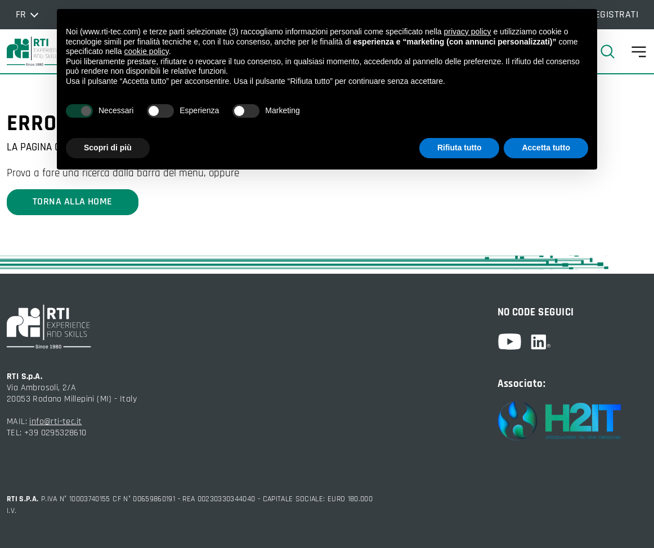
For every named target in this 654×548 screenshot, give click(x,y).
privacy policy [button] (467, 31)
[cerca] (612, 51)
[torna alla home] (35, 51)
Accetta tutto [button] (546, 147)
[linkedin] (540, 341)
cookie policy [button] (146, 51)
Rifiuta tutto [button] (459, 147)
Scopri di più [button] (108, 147)
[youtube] (514, 341)
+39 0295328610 (55, 433)
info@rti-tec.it (55, 421)
